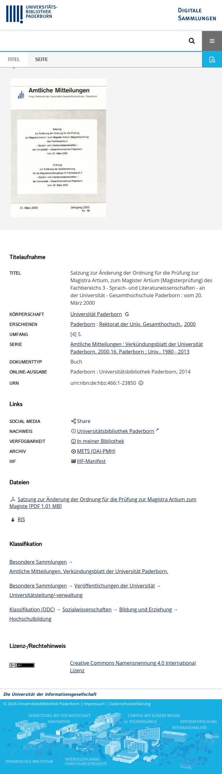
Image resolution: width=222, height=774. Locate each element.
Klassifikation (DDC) (32, 609)
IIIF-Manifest (91, 461)
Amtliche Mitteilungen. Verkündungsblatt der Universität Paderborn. (88, 571)
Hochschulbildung (30, 618)
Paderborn (83, 324)
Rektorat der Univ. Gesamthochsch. (140, 324)
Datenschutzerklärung (130, 703)
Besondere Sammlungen (38, 561)
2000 (190, 324)
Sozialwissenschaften (86, 609)
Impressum (94, 703)
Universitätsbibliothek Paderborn (49, 703)
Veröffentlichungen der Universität (115, 585)
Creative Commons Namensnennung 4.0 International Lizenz (133, 666)
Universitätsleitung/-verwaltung (46, 595)
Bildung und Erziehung (145, 609)
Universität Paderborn (96, 314)
